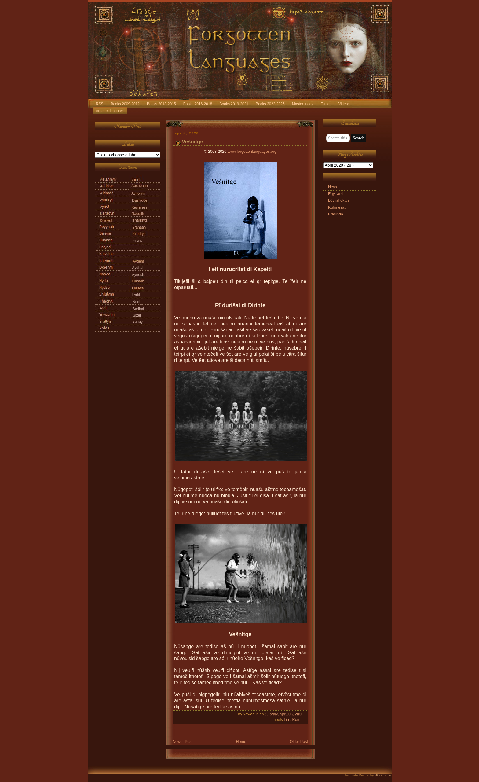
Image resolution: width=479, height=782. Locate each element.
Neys (332, 187)
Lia (287, 720)
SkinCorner (383, 775)
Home (241, 742)
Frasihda (335, 214)
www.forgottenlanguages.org (252, 151)
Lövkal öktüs (338, 200)
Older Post (299, 742)
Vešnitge (192, 142)
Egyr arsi (335, 194)
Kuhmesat (337, 207)
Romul (297, 720)
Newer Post (182, 742)
